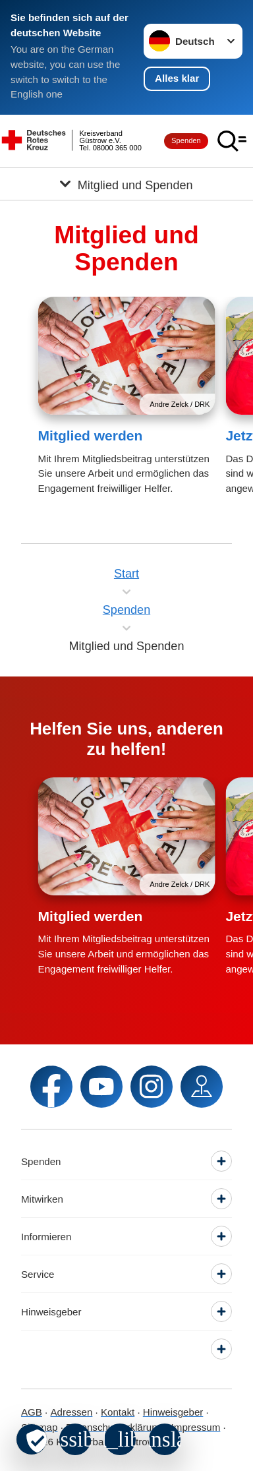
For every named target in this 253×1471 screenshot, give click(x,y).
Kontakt (117, 1412)
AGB (31, 1412)
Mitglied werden (90, 435)
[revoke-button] (31, 1439)
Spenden (186, 140)
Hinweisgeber (173, 1412)
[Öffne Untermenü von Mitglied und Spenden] (126, 184)
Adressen (72, 1412)
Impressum (196, 1427)
